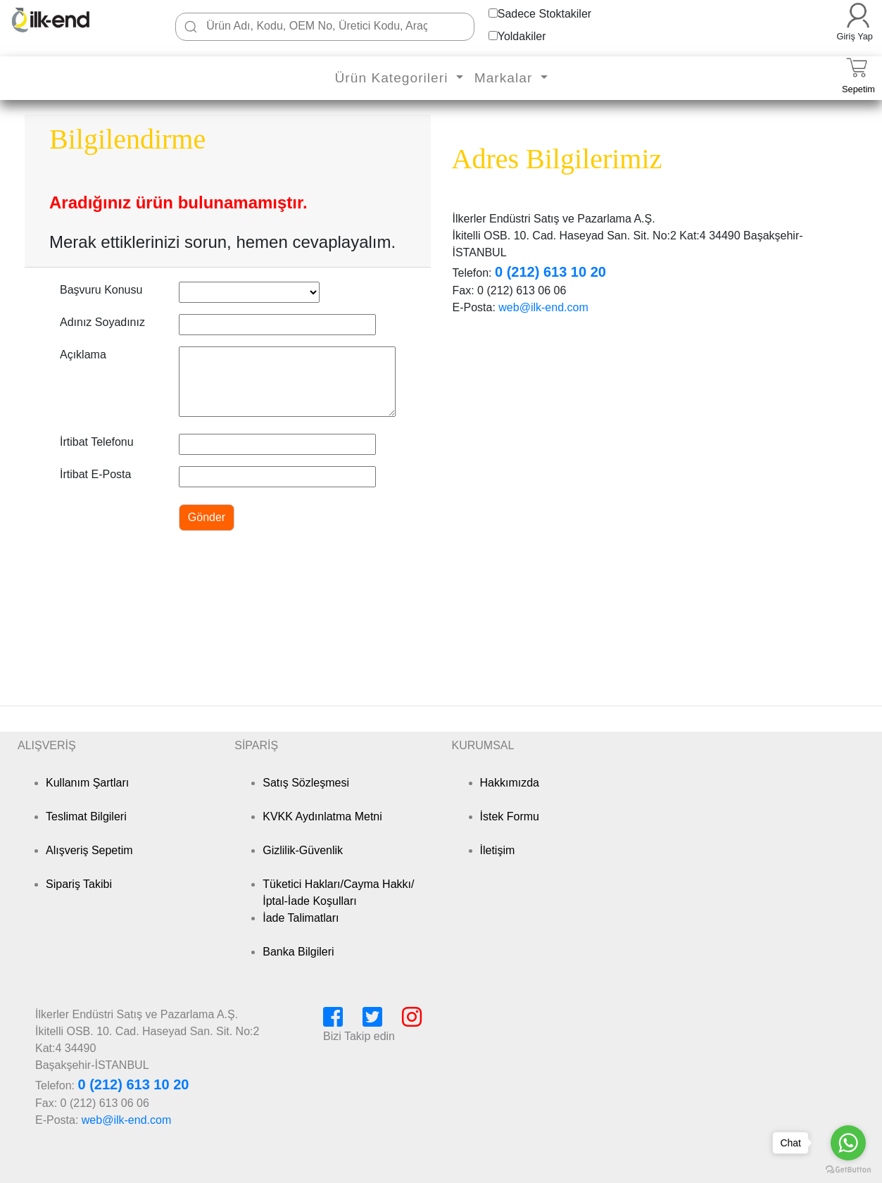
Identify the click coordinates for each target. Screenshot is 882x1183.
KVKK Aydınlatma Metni (322, 816)
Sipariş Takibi (79, 884)
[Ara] (190, 27)
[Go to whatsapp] (848, 1142)
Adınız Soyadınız (102, 322)
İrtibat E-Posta (95, 474)
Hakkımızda (509, 783)
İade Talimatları (301, 918)
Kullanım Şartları (87, 783)
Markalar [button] (505, 77)
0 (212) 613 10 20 (550, 272)
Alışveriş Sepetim (89, 850)
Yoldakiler (522, 36)
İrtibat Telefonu (97, 442)
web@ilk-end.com (543, 307)
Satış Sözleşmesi (306, 783)
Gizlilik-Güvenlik (303, 850)
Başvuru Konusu (101, 290)
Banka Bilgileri (298, 952)
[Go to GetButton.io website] (848, 1169)
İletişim (497, 850)
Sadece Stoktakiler (544, 14)
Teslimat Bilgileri (86, 816)
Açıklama (83, 355)
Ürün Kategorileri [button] (393, 77)
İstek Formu (509, 816)
